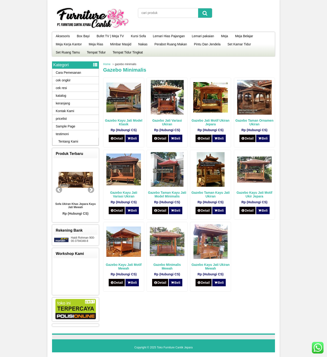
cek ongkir (63, 80)
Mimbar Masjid (120, 44)
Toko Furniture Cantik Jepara (175, 347)
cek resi (61, 88)
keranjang (63, 103)
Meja (224, 36)
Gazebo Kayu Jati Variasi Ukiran (123, 194)
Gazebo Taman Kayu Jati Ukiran (210, 194)
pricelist (61, 118)
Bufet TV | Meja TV (110, 36)
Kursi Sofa (138, 36)
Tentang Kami (68, 141)
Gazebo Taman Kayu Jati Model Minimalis (167, 194)
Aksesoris (63, 36)
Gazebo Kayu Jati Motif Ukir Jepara (254, 194)
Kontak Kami (65, 111)
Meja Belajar (244, 36)
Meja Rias (96, 44)
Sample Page (65, 126)
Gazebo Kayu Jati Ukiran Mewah (210, 266)
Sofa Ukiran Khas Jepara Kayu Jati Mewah (75, 205)
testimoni (62, 134)
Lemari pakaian (203, 36)
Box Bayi (83, 36)
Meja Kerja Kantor (69, 44)
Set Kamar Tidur (239, 44)
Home (107, 64)
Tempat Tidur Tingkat (128, 52)
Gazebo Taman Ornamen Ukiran (254, 122)
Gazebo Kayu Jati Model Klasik (123, 122)
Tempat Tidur (96, 52)
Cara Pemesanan (68, 72)
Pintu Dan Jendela (207, 44)
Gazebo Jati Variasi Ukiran (167, 122)
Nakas (142, 44)
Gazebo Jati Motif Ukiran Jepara (210, 122)
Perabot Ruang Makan (170, 44)
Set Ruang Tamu (68, 52)
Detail (117, 138)
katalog (61, 95)
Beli (132, 138)
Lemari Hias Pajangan (169, 36)
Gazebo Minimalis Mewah (167, 266)
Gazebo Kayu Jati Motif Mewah (123, 266)
